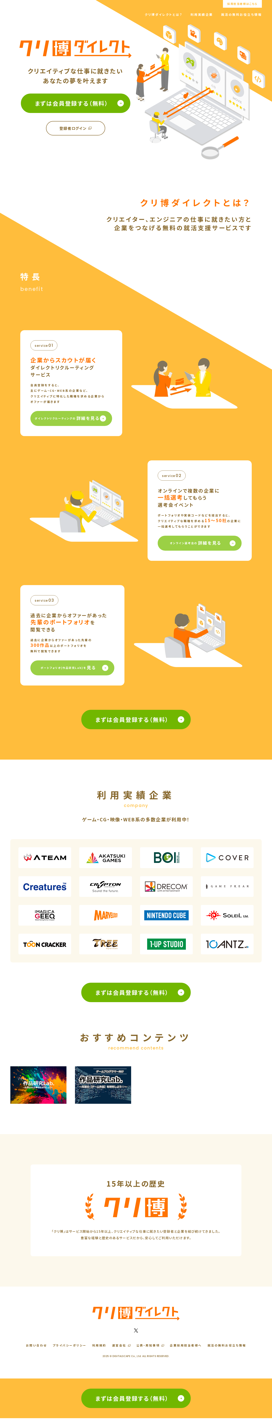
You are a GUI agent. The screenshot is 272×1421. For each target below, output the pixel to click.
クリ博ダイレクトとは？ (163, 14)
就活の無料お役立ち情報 (241, 14)
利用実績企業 (202, 14)
